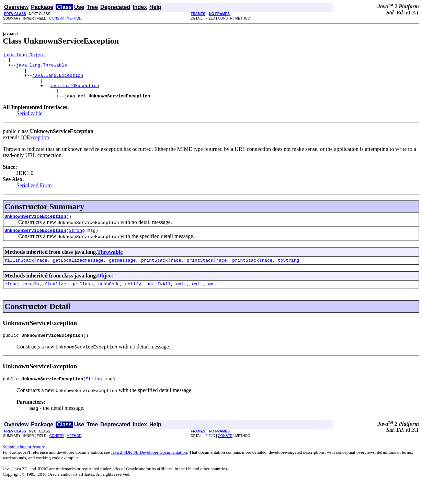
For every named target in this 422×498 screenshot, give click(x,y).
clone (11, 297)
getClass (82, 297)
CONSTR (56, 18)
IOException (35, 147)
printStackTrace (161, 272)
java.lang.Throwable (41, 68)
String (77, 241)
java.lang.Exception (57, 80)
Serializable (29, 123)
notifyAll (159, 297)
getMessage (122, 272)
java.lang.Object (24, 55)
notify (133, 297)
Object (105, 288)
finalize (55, 297)
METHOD (74, 18)
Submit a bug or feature (24, 462)
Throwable (110, 263)
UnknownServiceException (35, 226)
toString (288, 272)
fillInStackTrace (25, 272)
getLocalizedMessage (78, 272)
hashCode (108, 297)
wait (181, 297)
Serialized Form (34, 195)
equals (31, 297)
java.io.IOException (73, 93)
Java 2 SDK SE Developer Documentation (149, 467)
